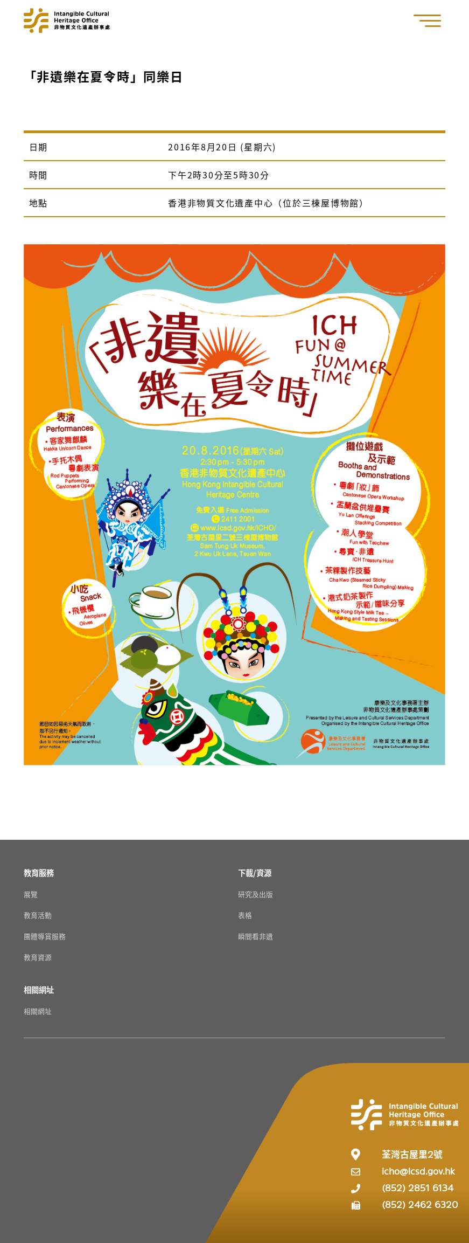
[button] (433, 21)
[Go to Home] (67, 20)
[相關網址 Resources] (39, 989)
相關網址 (38, 1011)
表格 (245, 915)
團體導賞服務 (45, 936)
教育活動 (38, 915)
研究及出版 (255, 894)
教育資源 (38, 957)
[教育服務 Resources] (39, 872)
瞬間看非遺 (255, 936)
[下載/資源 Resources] (254, 872)
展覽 (31, 894)
